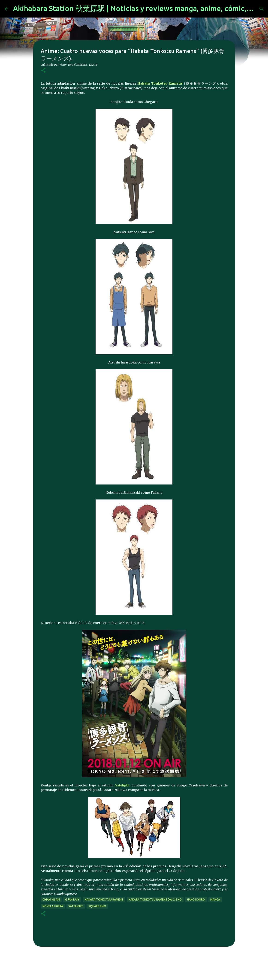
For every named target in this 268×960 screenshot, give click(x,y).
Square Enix (97, 906)
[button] (43, 71)
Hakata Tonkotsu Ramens (160, 83)
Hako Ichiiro (196, 899)
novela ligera (52, 906)
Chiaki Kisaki (51, 899)
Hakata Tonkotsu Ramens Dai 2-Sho (155, 899)
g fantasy (72, 899)
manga (215, 899)
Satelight (122, 785)
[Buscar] (261, 8)
